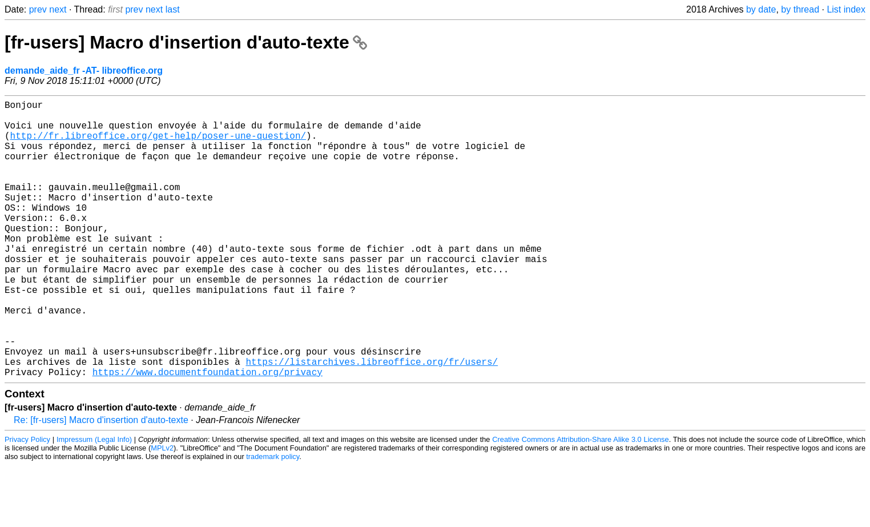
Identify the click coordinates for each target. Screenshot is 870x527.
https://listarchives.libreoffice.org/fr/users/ (371, 421)
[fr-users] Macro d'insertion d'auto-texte (186, 42)
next (57, 9)
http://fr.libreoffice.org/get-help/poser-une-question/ (158, 144)
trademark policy (272, 518)
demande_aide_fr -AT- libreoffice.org (84, 70)
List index (846, 9)
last (173, 9)
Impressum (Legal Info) (94, 501)
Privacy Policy (27, 501)
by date (761, 9)
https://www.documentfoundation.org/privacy (207, 433)
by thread (800, 9)
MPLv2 (162, 509)
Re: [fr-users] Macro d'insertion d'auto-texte (101, 481)
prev (38, 9)
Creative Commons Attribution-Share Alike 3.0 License (580, 501)
